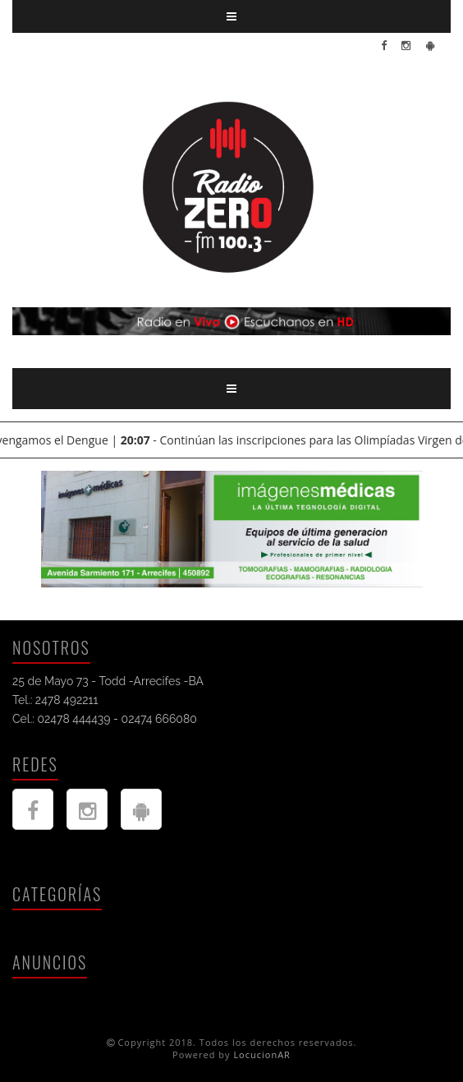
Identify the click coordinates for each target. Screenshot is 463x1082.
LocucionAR (262, 1054)
